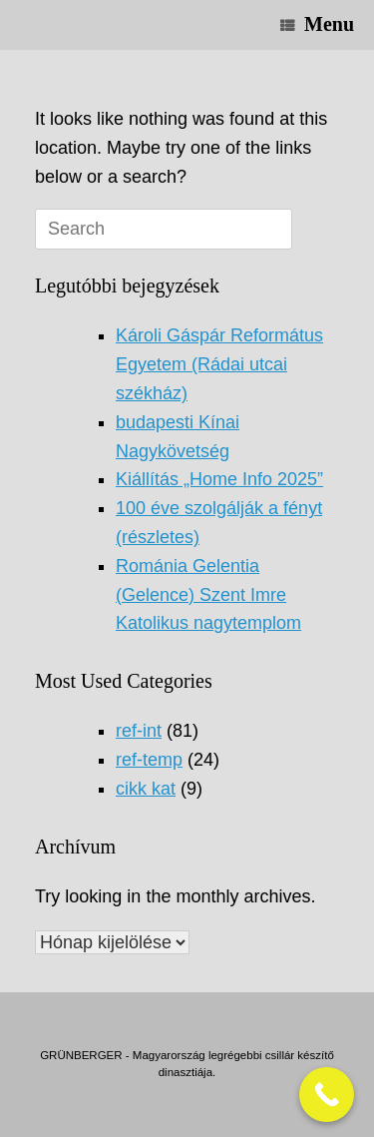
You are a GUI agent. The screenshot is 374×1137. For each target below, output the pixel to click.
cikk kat (146, 789)
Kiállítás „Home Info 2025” (219, 479)
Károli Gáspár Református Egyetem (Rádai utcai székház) (219, 364)
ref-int (139, 731)
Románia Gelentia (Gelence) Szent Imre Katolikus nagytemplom (208, 595)
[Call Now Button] (326, 1094)
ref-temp (149, 760)
